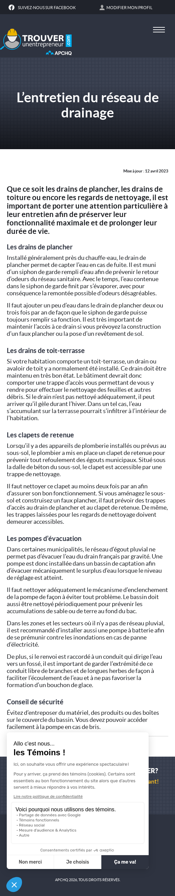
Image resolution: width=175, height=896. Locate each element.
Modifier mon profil (129, 7)
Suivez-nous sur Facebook (47, 7)
